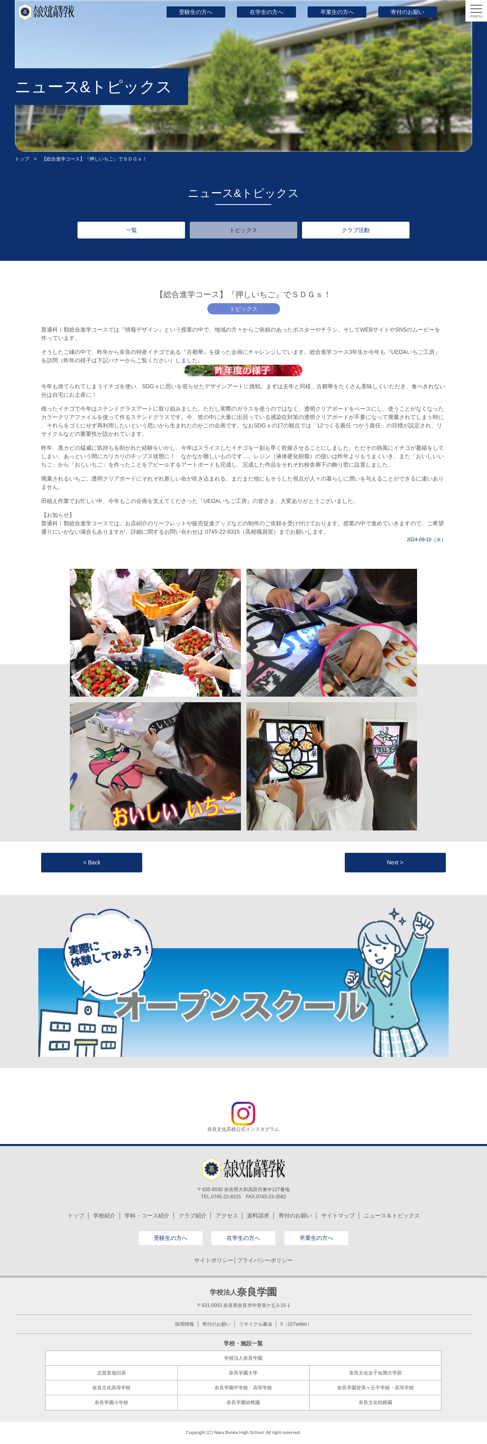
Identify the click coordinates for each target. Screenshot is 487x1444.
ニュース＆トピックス (392, 1215)
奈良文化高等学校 (111, 1387)
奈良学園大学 (243, 1373)
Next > (395, 862)
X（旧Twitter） (296, 1324)
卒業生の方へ (337, 12)
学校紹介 (104, 1215)
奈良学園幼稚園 (243, 1402)
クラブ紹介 (193, 1215)
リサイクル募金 (255, 1324)
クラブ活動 (356, 230)
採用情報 (184, 1324)
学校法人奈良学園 (243, 1358)
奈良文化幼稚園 (375, 1402)
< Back (91, 862)
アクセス (227, 1215)
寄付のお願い (407, 12)
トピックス (243, 230)
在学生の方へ (266, 12)
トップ (22, 159)
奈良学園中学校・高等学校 (243, 1387)
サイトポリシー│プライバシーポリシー (243, 1260)
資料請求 (258, 1215)
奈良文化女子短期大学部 (375, 1373)
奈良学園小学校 (111, 1402)
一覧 (131, 230)
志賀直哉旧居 (111, 1373)
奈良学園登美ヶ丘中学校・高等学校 (375, 1387)
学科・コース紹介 (147, 1215)
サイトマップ (338, 1215)
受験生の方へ (196, 12)
